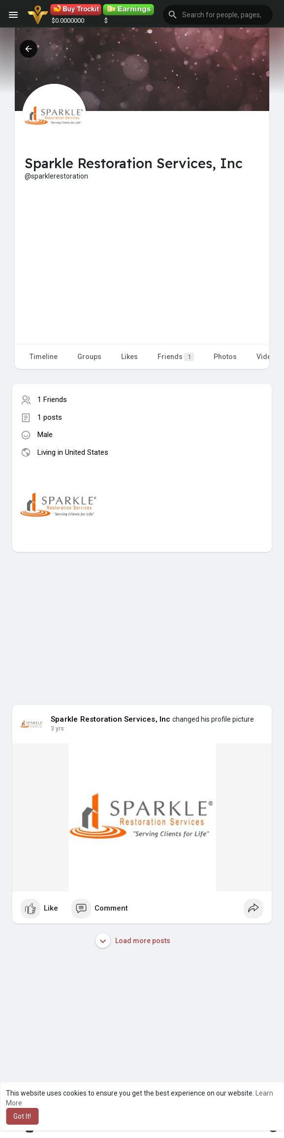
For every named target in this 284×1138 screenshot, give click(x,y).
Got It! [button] (22, 1116)
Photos (225, 357)
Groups (89, 357)
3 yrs (57, 728)
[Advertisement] (142, 255)
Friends (176, 357)
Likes (129, 357)
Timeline (44, 357)
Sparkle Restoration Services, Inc (111, 719)
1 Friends (52, 399)
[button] (218, 15)
